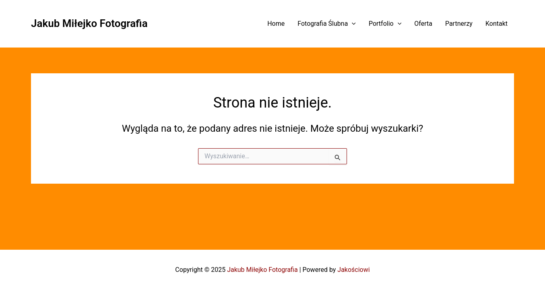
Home (276, 23)
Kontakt (496, 23)
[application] (352, 23)
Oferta (423, 23)
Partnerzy (459, 23)
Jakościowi (353, 269)
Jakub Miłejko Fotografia (89, 23)
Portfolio (385, 23)
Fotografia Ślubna (326, 23)
